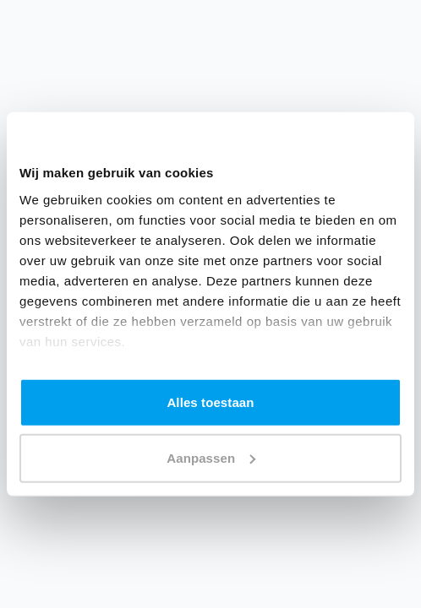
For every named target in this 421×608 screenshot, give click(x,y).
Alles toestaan (210, 402)
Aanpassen (211, 457)
